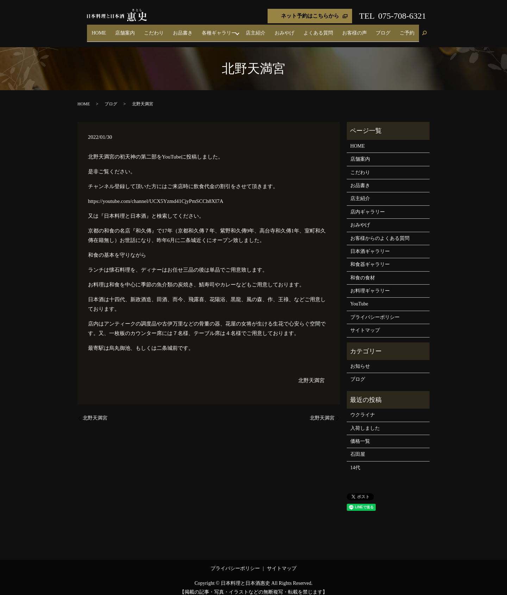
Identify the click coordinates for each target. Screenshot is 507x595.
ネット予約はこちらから (310, 16)
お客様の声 (369, 29)
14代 (355, 461)
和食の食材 (362, 271)
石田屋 (357, 448)
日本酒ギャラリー (370, 245)
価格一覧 (360, 435)
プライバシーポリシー (375, 311)
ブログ (392, 29)
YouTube (359, 297)
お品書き (223, 29)
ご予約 (410, 29)
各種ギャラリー (253, 29)
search (424, 30)
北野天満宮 (311, 374)
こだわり (201, 29)
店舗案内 (178, 29)
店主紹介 (289, 29)
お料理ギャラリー (370, 284)
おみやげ (312, 29)
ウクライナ (362, 408)
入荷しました (365, 421)
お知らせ (360, 359)
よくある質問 (340, 29)
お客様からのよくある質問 (379, 232)
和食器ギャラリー (370, 258)
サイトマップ (365, 324)
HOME (158, 29)
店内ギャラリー (367, 205)
